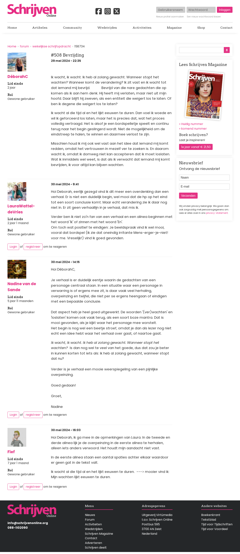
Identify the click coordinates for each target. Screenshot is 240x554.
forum (24, 46)
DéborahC (18, 76)
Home (12, 27)
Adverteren (93, 543)
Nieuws (90, 515)
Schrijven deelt (96, 547)
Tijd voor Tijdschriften (216, 524)
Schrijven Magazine (99, 534)
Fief (11, 452)
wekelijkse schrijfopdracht (51, 46)
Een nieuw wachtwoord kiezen (204, 16)
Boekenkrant (210, 515)
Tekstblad (208, 519)
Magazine (174, 27)
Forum (89, 519)
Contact (226, 27)
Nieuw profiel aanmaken (170, 16)
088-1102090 (18, 528)
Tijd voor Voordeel (214, 529)
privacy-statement (217, 213)
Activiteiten (142, 27)
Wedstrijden (107, 27)
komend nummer (194, 128)
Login (13, 246)
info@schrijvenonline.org (28, 523)
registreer (33, 246)
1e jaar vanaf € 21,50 (196, 147)
